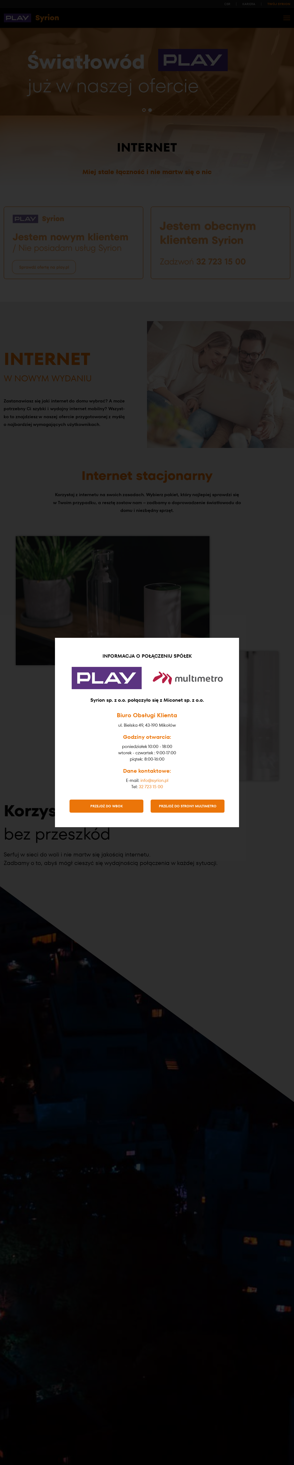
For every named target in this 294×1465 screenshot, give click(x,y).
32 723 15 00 (151, 787)
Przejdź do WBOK (106, 806)
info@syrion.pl (154, 780)
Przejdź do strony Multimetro (188, 806)
